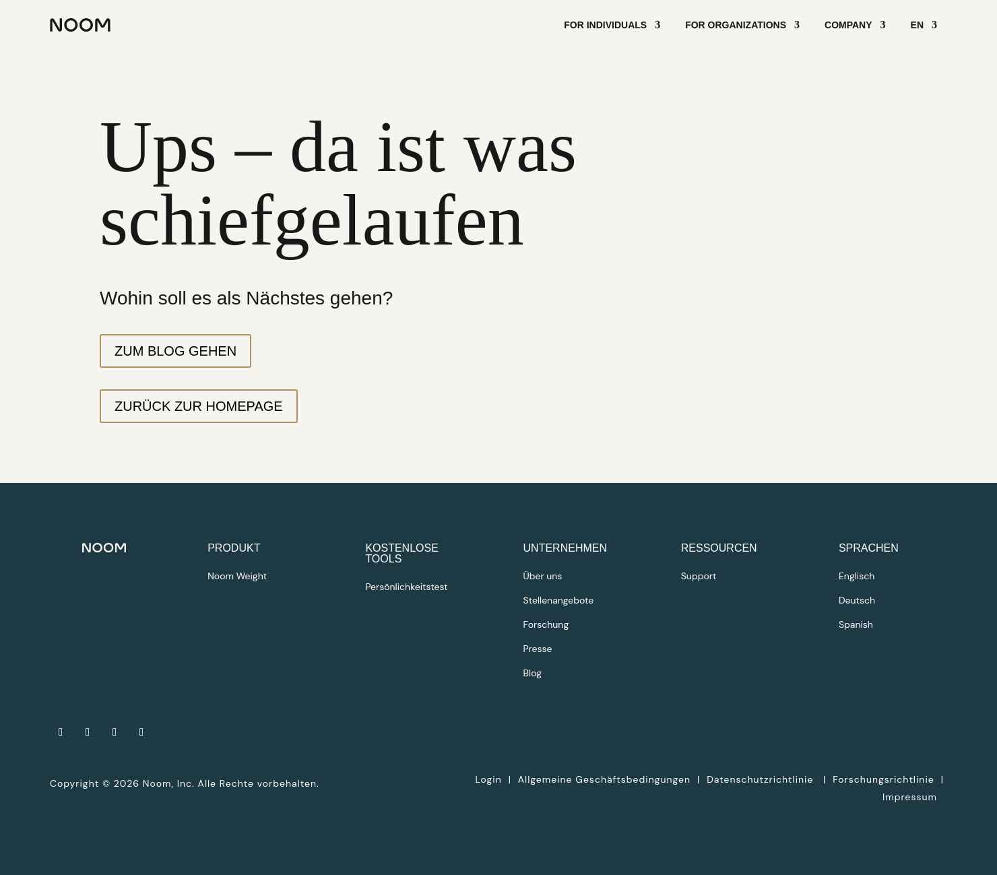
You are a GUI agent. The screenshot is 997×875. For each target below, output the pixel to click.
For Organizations (735, 25)
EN (917, 25)
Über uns (542, 576)
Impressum (909, 797)
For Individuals (605, 25)
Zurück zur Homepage (199, 406)
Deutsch (857, 600)
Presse (537, 649)
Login (488, 779)
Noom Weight (237, 576)
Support (699, 576)
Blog (532, 673)
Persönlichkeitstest (406, 587)
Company (848, 25)
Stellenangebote (558, 600)
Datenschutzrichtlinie (761, 779)
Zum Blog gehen (175, 351)
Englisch (856, 576)
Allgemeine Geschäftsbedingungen (604, 779)
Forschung (546, 624)
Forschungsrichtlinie (883, 779)
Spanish (856, 624)
